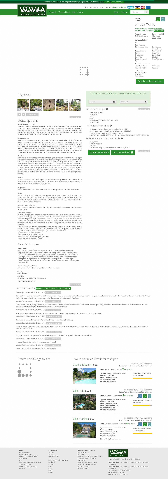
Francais (125, 12)
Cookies (22, 468)
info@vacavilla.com (119, 7)
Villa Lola (78, 391)
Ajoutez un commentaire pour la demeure (53, 288)
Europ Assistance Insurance (28, 466)
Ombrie (51, 464)
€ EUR (117, 12)
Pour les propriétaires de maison (30, 462)
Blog (20, 460)
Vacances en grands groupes (87, 462)
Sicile (50, 458)
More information (117, 2)
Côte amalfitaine (64, 12)
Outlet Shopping (83, 468)
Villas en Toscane (83, 466)
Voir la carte (158, 31)
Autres (81, 12)
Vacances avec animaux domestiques (90, 456)
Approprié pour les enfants (87, 458)
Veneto (50, 454)
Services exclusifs (123, 152)
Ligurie (50, 466)
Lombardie (52, 462)
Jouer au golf (82, 460)
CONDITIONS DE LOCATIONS (28, 456)
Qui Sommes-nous (25, 454)
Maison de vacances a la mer (87, 464)
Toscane (52, 12)
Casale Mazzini (82, 364)
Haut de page (75, 117)
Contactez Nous (99, 152)
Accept (107, 2)
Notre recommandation (86, 450)
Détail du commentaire (53, 293)
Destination (52, 450)
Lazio (50, 468)
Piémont (51, 472)
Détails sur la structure (150, 81)
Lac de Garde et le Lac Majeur (58, 460)
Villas (74, 12)
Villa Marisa (80, 419)
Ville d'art (81, 454)
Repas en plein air (83, 452)
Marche (50, 470)
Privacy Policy (23, 458)
